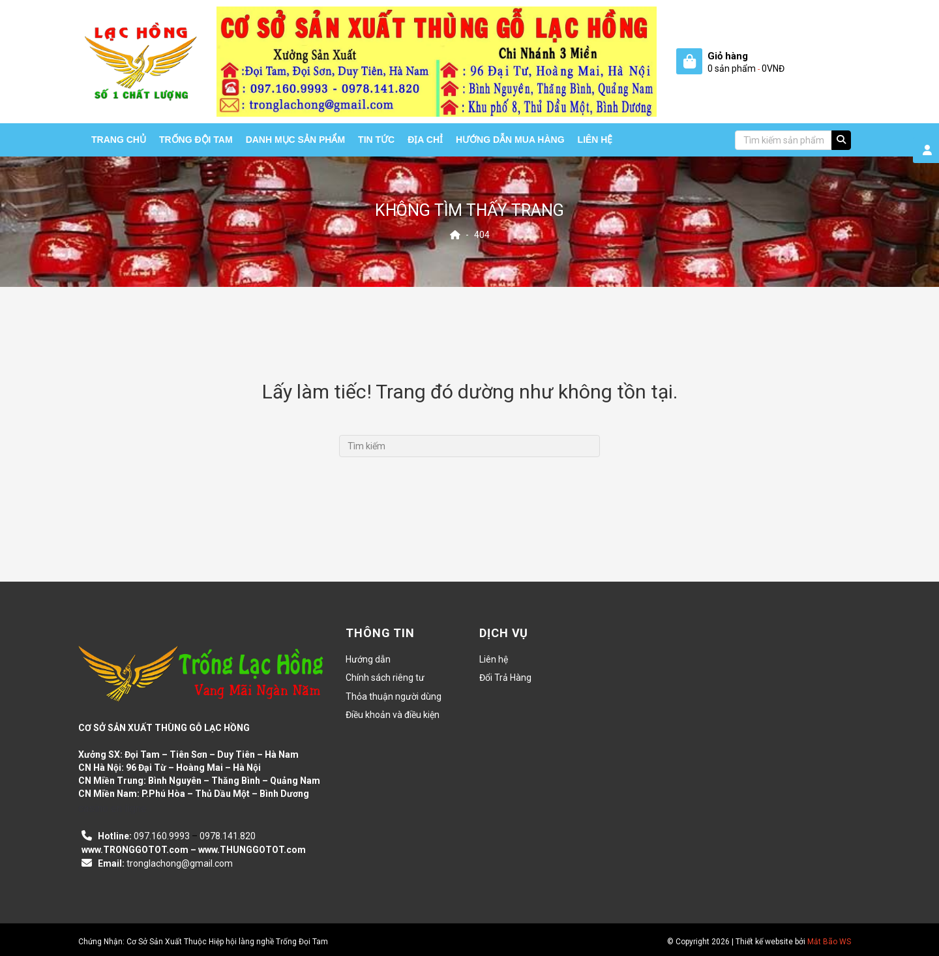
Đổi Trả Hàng (505, 677)
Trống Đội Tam (196, 139)
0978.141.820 (228, 836)
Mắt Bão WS (829, 941)
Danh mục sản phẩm (295, 139)
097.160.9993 (162, 836)
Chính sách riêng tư (385, 677)
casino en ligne (112, 808)
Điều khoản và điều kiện (393, 715)
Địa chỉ (425, 139)
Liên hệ (595, 139)
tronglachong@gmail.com (180, 863)
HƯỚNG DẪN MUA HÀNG (510, 139)
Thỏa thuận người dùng (393, 696)
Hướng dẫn (368, 659)
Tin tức (376, 139)
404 (482, 235)
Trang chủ (118, 139)
